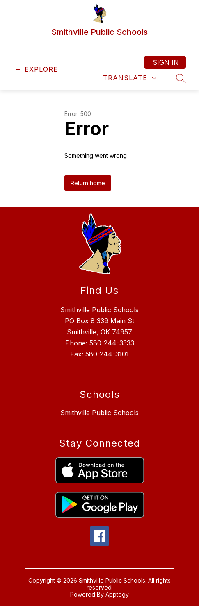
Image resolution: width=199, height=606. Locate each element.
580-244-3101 (107, 354)
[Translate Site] (130, 78)
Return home (88, 182)
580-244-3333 (111, 343)
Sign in (166, 62)
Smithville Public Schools (99, 413)
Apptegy (117, 594)
